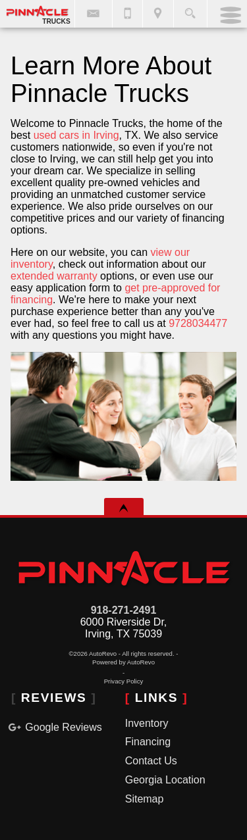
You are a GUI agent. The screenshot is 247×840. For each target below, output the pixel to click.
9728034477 (198, 323)
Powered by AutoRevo (123, 662)
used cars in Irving (76, 135)
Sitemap (144, 798)
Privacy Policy (124, 681)
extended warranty (54, 276)
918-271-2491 (124, 610)
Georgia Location (165, 779)
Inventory (147, 723)
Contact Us (151, 760)
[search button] (190, 9)
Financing (148, 741)
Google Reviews (54, 727)
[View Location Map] (158, 14)
